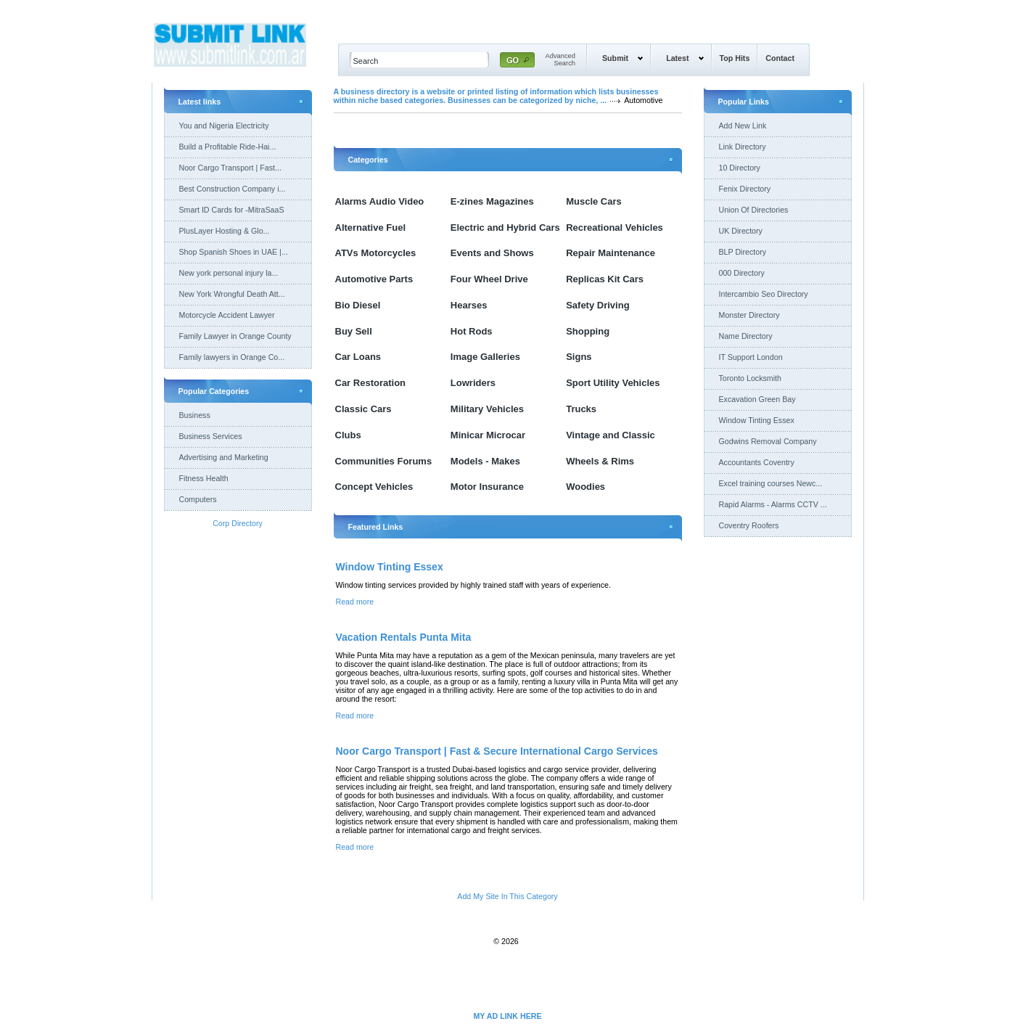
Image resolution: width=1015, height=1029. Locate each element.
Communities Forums (383, 461)
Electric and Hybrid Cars (505, 227)
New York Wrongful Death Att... (232, 294)
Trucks (581, 408)
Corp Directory (238, 523)
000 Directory (742, 272)
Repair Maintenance (610, 252)
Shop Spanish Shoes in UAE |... (233, 251)
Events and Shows (492, 252)
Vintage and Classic (610, 435)
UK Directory (741, 230)
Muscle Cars (594, 201)
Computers (198, 499)
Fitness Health (204, 478)
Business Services (210, 436)
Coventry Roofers (749, 525)
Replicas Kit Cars (605, 279)
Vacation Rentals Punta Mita (404, 637)
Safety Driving (597, 305)
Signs (578, 356)
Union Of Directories (754, 209)
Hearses (469, 305)
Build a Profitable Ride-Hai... (227, 146)
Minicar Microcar (488, 435)
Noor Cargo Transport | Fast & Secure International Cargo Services (497, 751)
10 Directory (739, 167)
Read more (355, 601)
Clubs (348, 435)
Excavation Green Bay (757, 399)
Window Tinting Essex (389, 567)
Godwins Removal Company (768, 441)
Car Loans (358, 356)
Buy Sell (353, 331)
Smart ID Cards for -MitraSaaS (231, 209)
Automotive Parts (374, 279)
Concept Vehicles (374, 486)
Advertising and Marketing (223, 457)
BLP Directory (743, 251)
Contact (779, 58)
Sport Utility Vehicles (612, 382)
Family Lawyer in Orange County (235, 336)
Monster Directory (749, 315)
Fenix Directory (745, 188)
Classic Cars (363, 408)
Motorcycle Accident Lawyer (227, 315)
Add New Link (743, 125)
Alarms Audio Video (379, 201)
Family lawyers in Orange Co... (232, 357)
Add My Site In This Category (507, 896)
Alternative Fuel (370, 227)
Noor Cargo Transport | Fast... (230, 167)
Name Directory (746, 336)
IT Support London (751, 357)
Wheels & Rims (600, 461)
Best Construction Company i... (232, 188)
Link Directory (742, 146)
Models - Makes (485, 461)
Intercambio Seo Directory (763, 294)
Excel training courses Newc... (771, 483)
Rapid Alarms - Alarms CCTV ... (773, 504)
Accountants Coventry (756, 462)
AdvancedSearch (561, 59)
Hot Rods (472, 331)
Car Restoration (370, 382)
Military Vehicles (487, 408)
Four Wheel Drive (489, 279)
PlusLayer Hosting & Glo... (224, 230)
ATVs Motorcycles (375, 252)
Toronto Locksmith (750, 378)
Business (194, 415)
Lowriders (473, 382)
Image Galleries (485, 356)
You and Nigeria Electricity (224, 125)
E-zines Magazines (492, 201)
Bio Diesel (358, 305)
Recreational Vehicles (614, 227)
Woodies (585, 486)
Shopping (587, 331)
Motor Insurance (487, 486)
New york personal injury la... (229, 272)
